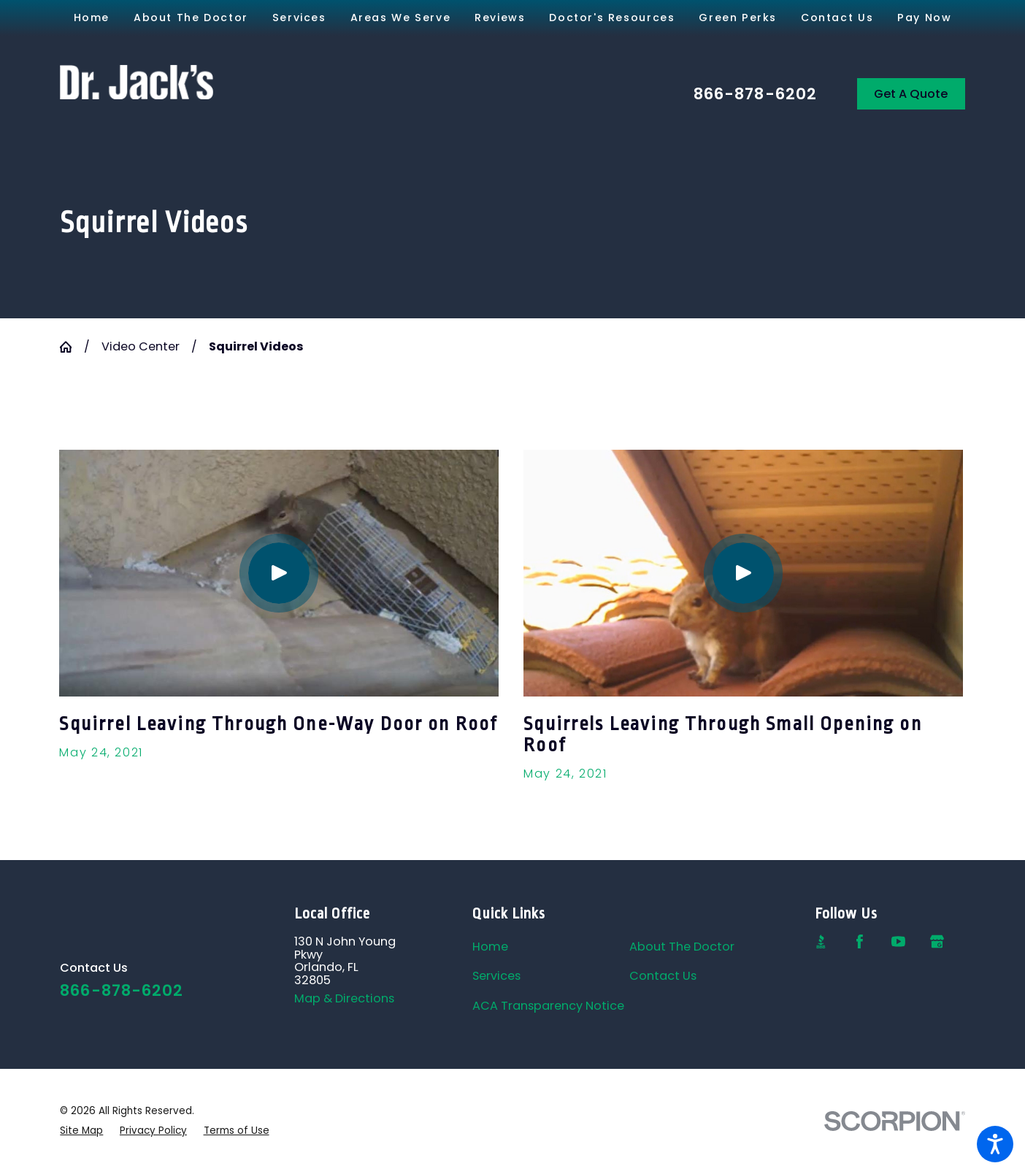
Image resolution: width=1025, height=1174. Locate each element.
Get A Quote (911, 93)
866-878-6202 (755, 94)
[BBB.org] (821, 941)
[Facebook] (860, 941)
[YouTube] (898, 941)
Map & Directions (344, 998)
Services (496, 975)
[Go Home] (71, 347)
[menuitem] (91, 18)
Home (490, 946)
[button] (995, 1144)
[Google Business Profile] (937, 941)
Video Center (140, 346)
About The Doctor (681, 946)
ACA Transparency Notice (548, 1005)
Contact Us (662, 975)
